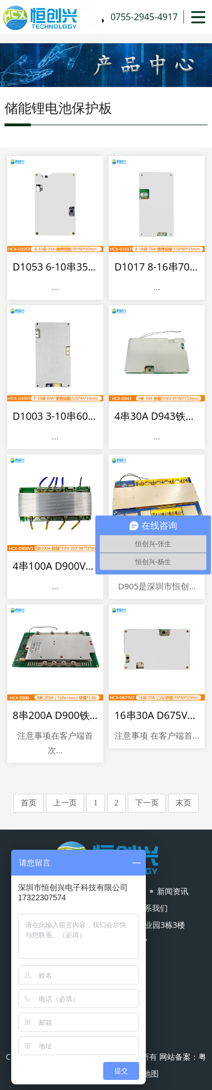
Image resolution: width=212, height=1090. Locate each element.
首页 (28, 803)
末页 (183, 803)
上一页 (65, 803)
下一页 (147, 803)
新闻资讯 (172, 891)
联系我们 (152, 908)
